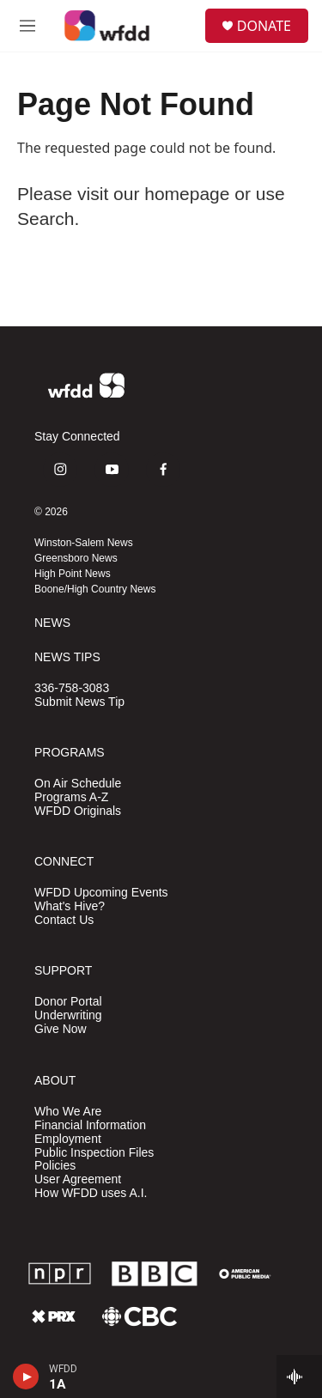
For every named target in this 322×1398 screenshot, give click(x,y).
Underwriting (68, 1015)
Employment (67, 1139)
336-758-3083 (71, 688)
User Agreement (77, 1179)
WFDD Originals (77, 811)
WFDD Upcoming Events (101, 892)
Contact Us (64, 920)
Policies (55, 1165)
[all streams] (299, 1376)
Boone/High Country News (94, 589)
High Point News (72, 574)
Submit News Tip (79, 702)
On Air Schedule (77, 783)
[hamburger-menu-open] (27, 26)
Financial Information (90, 1125)
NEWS (52, 623)
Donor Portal (68, 1001)
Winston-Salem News (83, 543)
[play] (26, 1376)
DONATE (264, 25)
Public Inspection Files (94, 1152)
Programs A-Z (71, 797)
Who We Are (67, 1111)
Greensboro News (76, 558)
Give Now (60, 1029)
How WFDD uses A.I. (90, 1193)
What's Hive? (69, 906)
